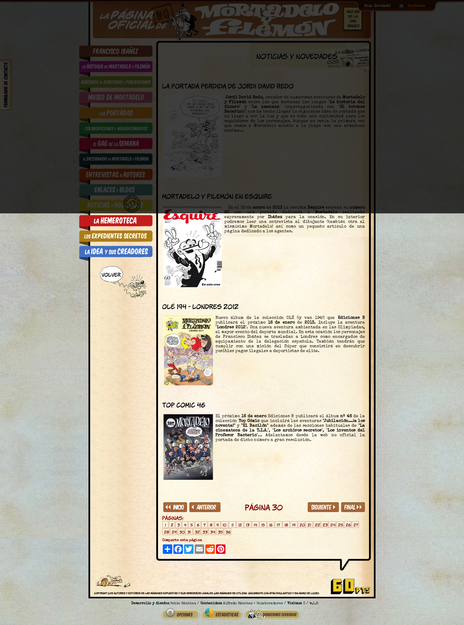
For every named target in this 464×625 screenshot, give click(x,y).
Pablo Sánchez (183, 601)
